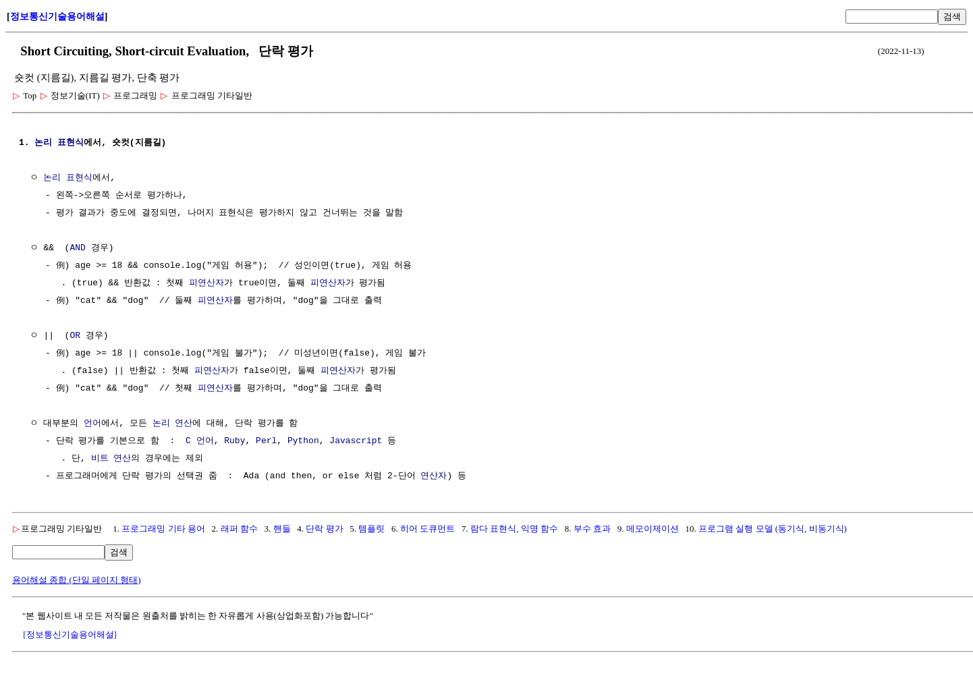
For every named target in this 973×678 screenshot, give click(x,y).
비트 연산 (111, 459)
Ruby (234, 441)
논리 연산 (172, 424)
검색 (952, 16)
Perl (266, 441)
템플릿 (371, 529)
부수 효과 (592, 529)
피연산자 (206, 283)
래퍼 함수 (239, 529)
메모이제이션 (652, 529)
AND (77, 248)
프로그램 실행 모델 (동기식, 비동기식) (772, 529)
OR (75, 336)
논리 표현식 (59, 143)
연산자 (433, 476)
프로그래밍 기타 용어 (163, 529)
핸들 (282, 529)
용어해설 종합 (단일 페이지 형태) (76, 580)
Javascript (355, 441)
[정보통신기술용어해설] (70, 634)
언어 (92, 424)
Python (303, 441)
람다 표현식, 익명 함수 (514, 529)
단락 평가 (324, 529)
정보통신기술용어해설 (57, 16)
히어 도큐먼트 (428, 529)
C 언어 (200, 441)
